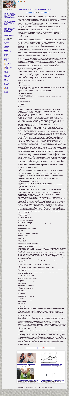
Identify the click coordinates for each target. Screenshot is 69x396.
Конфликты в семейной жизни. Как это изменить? (27, 380)
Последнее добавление (9, 35)
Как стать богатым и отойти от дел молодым (10, 19)
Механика (6, 68)
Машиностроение (7, 63)
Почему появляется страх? (9, 17)
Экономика (6, 92)
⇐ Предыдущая (30, 12)
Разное (5, 77)
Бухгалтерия (6, 46)
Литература (6, 58)
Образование (6, 69)
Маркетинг (6, 60)
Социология (6, 80)
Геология (6, 50)
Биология (6, 44)
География (6, 48)
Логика (5, 59)
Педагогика (6, 71)
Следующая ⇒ (45, 12)
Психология (6, 76)
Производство (7, 75)
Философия (6, 87)
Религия (5, 79)
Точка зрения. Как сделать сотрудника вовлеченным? (9, 26)
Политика (6, 72)
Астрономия (6, 42)
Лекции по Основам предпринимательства (8, 33)
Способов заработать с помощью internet (8, 31)
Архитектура (6, 40)
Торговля (6, 84)
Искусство (6, 54)
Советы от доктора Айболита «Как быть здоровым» (10, 22)
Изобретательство (7, 51)
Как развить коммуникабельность (8, 11)
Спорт (5, 81)
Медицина (6, 64)
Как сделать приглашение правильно (9, 24)
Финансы (6, 88)
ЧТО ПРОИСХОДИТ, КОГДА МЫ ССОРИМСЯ (26, 364)
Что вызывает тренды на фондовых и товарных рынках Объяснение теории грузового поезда (51, 365)
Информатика (6, 52)
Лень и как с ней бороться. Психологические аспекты (9, 29)
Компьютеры (6, 56)
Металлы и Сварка (7, 67)
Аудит (5, 43)
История (5, 55)
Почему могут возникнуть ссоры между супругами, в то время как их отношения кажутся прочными (10, 15)
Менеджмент (6, 66)
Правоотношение (7, 73)
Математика (6, 62)
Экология (6, 91)
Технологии (6, 83)
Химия (5, 89)
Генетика (6, 47)
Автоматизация (7, 39)
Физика (5, 85)
